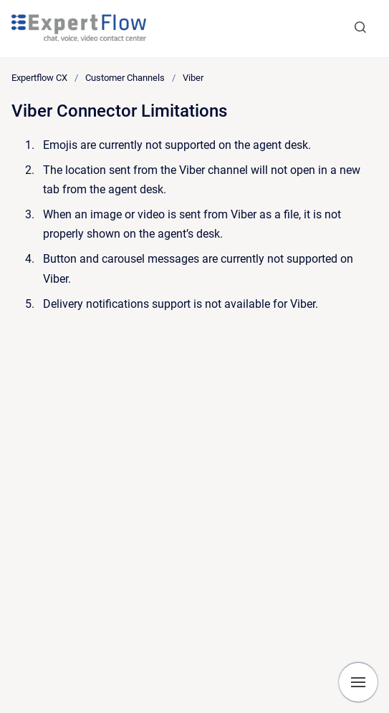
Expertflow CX (39, 77)
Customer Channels (125, 77)
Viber (193, 77)
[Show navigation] (358, 682)
